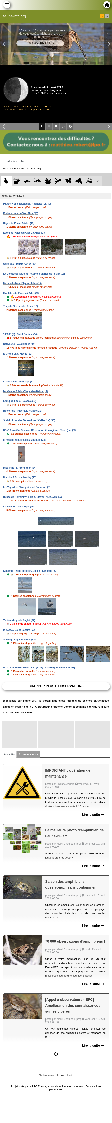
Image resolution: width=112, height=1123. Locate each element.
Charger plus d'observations (55, 686)
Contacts (60, 1075)
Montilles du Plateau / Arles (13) (21, 293)
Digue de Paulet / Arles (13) (18, 223)
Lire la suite (93, 815)
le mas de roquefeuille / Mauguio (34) (24, 439)
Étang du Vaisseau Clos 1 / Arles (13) (24, 232)
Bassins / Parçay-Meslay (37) (19, 477)
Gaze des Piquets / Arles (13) (19, 264)
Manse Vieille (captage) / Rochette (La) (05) (27, 203)
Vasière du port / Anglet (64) (19, 620)
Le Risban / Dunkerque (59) (18, 506)
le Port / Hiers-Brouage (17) (18, 381)
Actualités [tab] (9, 754)
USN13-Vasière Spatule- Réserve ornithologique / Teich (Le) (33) (39, 430)
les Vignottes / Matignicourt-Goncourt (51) (27, 487)
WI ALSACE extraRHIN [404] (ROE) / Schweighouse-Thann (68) (39, 667)
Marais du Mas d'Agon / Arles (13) (22, 283)
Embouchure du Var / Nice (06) (20, 213)
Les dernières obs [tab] (13, 161)
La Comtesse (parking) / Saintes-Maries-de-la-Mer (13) (34, 273)
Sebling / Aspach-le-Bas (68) (19, 639)
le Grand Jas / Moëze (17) (17, 353)
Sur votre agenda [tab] (28, 754)
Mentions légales (46, 1075)
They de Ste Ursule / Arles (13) (20, 306)
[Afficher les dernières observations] (20, 168)
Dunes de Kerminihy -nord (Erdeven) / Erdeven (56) (32, 496)
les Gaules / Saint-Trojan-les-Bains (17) (25, 391)
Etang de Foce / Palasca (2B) (19, 401)
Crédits (69, 1075)
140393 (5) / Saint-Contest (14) (20, 334)
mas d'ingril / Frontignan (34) (19, 467)
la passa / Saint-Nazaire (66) (19, 630)
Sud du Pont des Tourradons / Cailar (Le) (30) (29, 420)
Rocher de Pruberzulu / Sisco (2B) (22, 410)
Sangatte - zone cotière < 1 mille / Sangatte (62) (30, 570)
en (107, 16)
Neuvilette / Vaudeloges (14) (19, 344)
